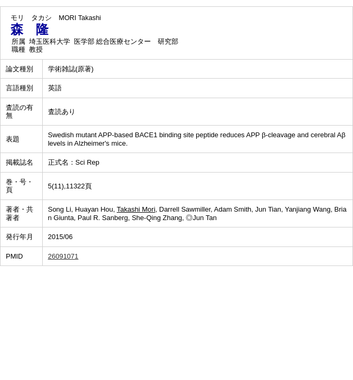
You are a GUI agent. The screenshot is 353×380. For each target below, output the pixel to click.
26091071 (63, 256)
